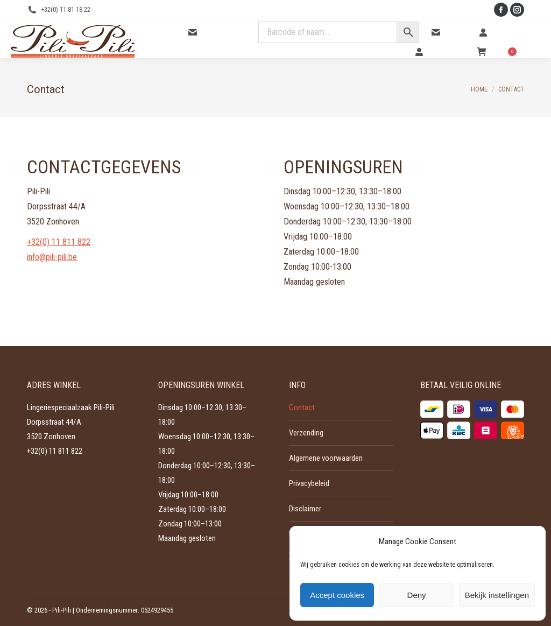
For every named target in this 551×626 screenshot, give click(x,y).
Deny (416, 595)
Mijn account (440, 51)
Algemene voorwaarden (326, 458)
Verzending (306, 433)
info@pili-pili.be (52, 257)
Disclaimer (305, 509)
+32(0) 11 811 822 (58, 242)
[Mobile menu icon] (533, 38)
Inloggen (498, 32)
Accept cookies (337, 595)
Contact (449, 32)
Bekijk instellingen (497, 595)
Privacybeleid (309, 483)
